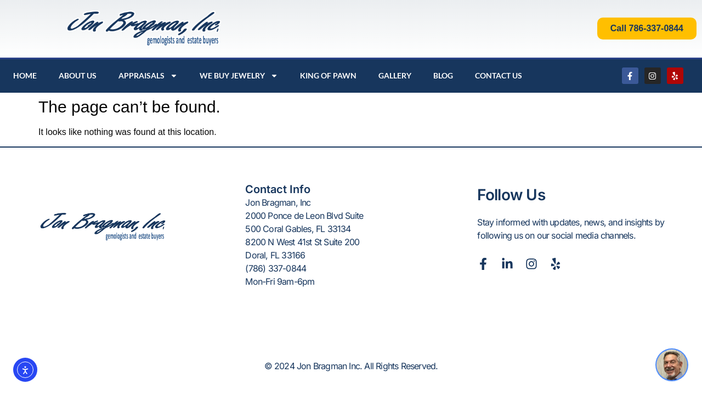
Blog (443, 75)
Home (25, 75)
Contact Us (498, 75)
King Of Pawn (328, 75)
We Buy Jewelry (239, 75)
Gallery (394, 75)
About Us (78, 75)
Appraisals (148, 75)
